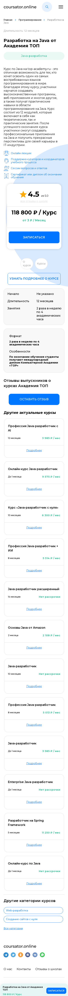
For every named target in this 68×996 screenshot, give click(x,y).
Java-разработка (34, 56)
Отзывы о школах (48, 969)
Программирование (30, 19)
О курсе (27, 263)
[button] (47, 7)
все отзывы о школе (34, 201)
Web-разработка (17, 910)
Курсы (41, 263)
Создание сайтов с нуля (21, 919)
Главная (8, 19)
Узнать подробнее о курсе (34, 278)
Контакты (24, 969)
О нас (8, 969)
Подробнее (34, 450)
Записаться (34, 237)
